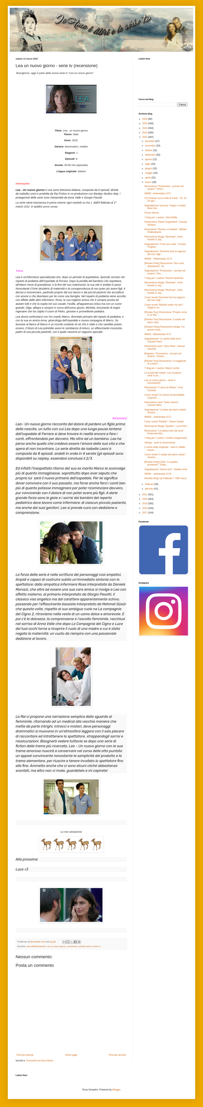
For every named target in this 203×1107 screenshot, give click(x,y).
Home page (71, 1055)
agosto (149, 159)
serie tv (97, 946)
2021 (145, 494)
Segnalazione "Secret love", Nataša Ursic (165, 469)
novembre (150, 145)
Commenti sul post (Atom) (39, 1060)
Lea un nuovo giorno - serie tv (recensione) (159, 381)
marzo (148, 182)
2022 (145, 137)
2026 (145, 119)
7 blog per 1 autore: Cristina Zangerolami (165, 438)
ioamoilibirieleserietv (36, 946)
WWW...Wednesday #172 (157, 334)
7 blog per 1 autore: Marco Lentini (161, 368)
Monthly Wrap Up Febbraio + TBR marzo (165, 478)
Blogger (116, 1089)
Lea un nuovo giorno (56, 946)
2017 (145, 512)
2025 (145, 123)
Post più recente (25, 1055)
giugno (149, 168)
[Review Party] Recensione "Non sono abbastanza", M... (164, 264)
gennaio (149, 488)
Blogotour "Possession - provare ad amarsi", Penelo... (162, 355)
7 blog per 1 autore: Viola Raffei (160, 217)
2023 (145, 132)
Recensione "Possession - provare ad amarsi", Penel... (163, 187)
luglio (148, 164)
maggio (149, 173)
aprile (148, 177)
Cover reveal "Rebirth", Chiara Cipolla (164, 421)
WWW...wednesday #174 (157, 193)
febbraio (149, 484)
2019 (145, 503)
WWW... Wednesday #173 (158, 258)
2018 (145, 508)
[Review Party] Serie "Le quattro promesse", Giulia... (161, 463)
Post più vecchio (117, 1055)
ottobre (149, 150)
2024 (145, 128)
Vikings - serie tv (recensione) (159, 442)
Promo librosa (151, 212)
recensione (72, 946)
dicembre (150, 141)
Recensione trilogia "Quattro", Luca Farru (165, 426)
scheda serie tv (85, 946)
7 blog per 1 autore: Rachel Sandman (163, 278)
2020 (145, 499)
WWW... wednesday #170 (157, 473)
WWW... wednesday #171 (157, 417)
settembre (150, 154)
